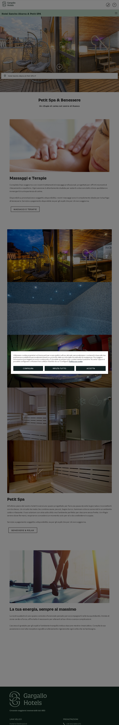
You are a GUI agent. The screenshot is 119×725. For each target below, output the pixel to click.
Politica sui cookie (76, 361)
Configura (28, 368)
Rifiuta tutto (59, 368)
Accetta (91, 368)
